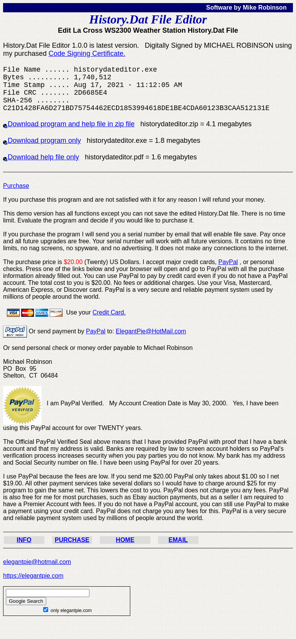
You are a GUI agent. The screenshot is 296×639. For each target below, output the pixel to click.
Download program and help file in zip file (69, 124)
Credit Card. (109, 312)
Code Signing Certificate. (87, 53)
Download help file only (41, 157)
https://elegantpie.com (33, 575)
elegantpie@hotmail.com (37, 562)
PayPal (228, 262)
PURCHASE (72, 540)
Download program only (42, 140)
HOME (125, 540)
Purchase (16, 185)
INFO (24, 540)
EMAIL (178, 540)
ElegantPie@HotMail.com (151, 331)
